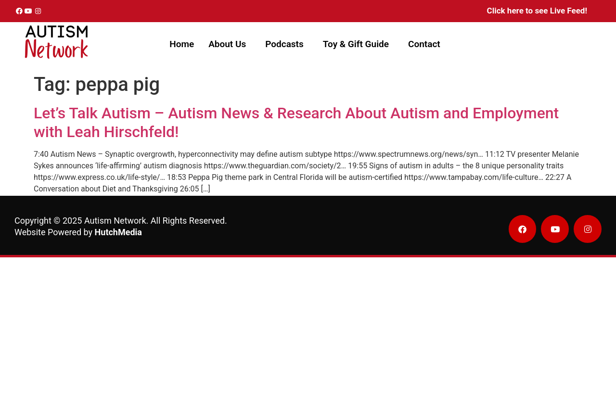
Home (181, 44)
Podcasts (284, 44)
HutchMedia (118, 232)
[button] (229, 44)
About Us (227, 44)
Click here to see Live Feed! (537, 10)
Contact (424, 44)
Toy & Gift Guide (356, 44)
